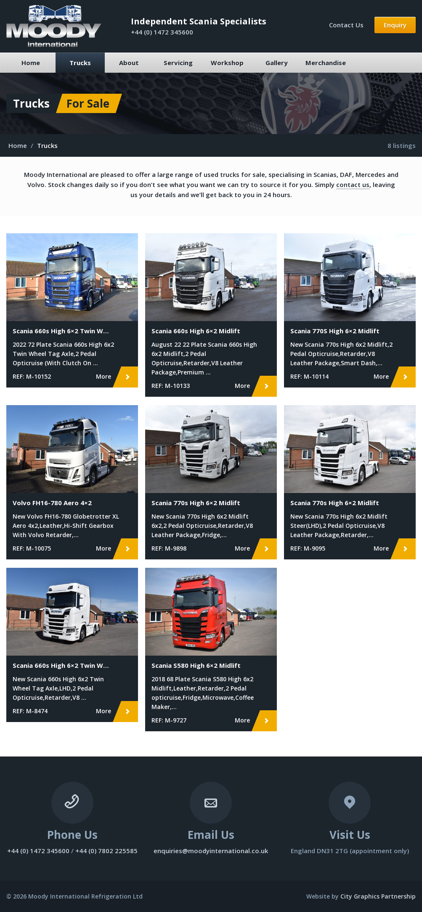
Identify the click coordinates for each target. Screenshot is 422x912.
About (129, 62)
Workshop (227, 62)
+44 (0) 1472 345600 (162, 32)
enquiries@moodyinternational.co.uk (211, 850)
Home (30, 62)
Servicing (178, 62)
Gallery (276, 62)
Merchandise (325, 62)
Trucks (80, 62)
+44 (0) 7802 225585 (106, 850)
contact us (352, 184)
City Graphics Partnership (378, 896)
